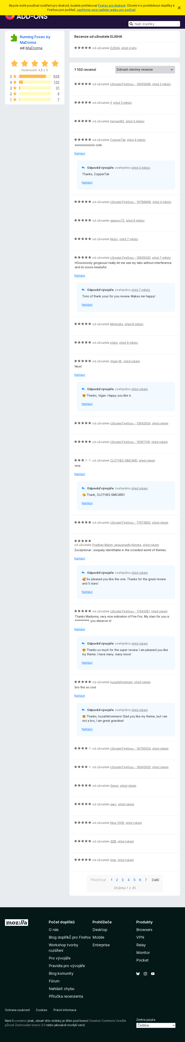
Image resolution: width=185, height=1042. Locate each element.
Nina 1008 (117, 823)
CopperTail (117, 140)
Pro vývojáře (59, 958)
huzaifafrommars (121, 682)
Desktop (99, 929)
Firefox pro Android (111, 5)
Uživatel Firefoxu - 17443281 (130, 611)
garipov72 (117, 220)
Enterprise (101, 945)
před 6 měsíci (135, 220)
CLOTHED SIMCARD (123, 460)
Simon (114, 785)
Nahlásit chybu (61, 988)
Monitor (143, 952)
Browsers (144, 929)
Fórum (54, 981)
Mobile (98, 937)
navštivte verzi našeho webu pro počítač (106, 10)
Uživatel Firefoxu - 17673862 (130, 522)
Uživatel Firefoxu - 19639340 (130, 257)
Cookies (41, 1010)
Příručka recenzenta (66, 996)
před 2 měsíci (161, 84)
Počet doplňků (62, 922)
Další (155, 880)
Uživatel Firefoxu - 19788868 (130, 202)
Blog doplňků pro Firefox (70, 937)
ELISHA (115, 48)
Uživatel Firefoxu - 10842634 (130, 423)
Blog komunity (61, 973)
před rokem (132, 361)
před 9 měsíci (128, 342)
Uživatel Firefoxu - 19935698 (130, 84)
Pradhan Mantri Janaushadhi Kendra (116, 545)
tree (113, 860)
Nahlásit (79, 153)
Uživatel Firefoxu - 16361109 (130, 442)
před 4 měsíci (135, 121)
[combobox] (154, 24)
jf (111, 102)
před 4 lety (129, 48)
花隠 (113, 841)
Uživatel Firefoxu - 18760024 (130, 748)
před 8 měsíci (134, 324)
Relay (141, 945)
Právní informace (64, 1010)
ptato (114, 342)
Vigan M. (116, 361)
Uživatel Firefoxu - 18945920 (130, 767)
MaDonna (33, 48)
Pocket (142, 960)
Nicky (114, 239)
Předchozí (98, 880)
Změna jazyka (145, 1019)
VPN (140, 937)
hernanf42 (117, 121)
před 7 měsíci (129, 239)
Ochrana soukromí (17, 1010)
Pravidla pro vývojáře (67, 966)
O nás (54, 929)
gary (113, 804)
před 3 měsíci (122, 102)
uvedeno (21, 1020)
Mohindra (116, 324)
